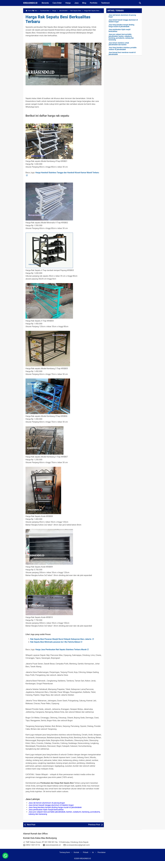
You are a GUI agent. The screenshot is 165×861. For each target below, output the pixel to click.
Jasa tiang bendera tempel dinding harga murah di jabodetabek (55, 807)
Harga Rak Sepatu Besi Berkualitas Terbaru (58, 19)
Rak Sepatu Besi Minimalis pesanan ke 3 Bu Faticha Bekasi (55, 642)
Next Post (31, 824)
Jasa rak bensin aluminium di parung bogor (46, 803)
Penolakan (102, 852)
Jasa (76, 3)
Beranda (45, 3)
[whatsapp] (5, 856)
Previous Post (94, 824)
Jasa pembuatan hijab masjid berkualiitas (46, 809)
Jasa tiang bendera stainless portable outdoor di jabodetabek (123, 48)
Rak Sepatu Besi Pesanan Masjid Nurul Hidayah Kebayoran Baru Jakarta (61, 639)
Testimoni (105, 3)
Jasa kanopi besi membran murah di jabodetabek (122, 53)
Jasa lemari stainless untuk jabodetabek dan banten (119, 44)
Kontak (76, 852)
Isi (93, 852)
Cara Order (57, 3)
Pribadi (85, 852)
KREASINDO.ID (30, 3)
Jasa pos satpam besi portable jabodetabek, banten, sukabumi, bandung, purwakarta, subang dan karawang (121, 37)
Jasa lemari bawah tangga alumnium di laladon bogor (51, 805)
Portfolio (93, 3)
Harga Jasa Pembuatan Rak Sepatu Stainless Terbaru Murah (61, 649)
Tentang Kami (64, 852)
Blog (84, 3)
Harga (68, 3)
